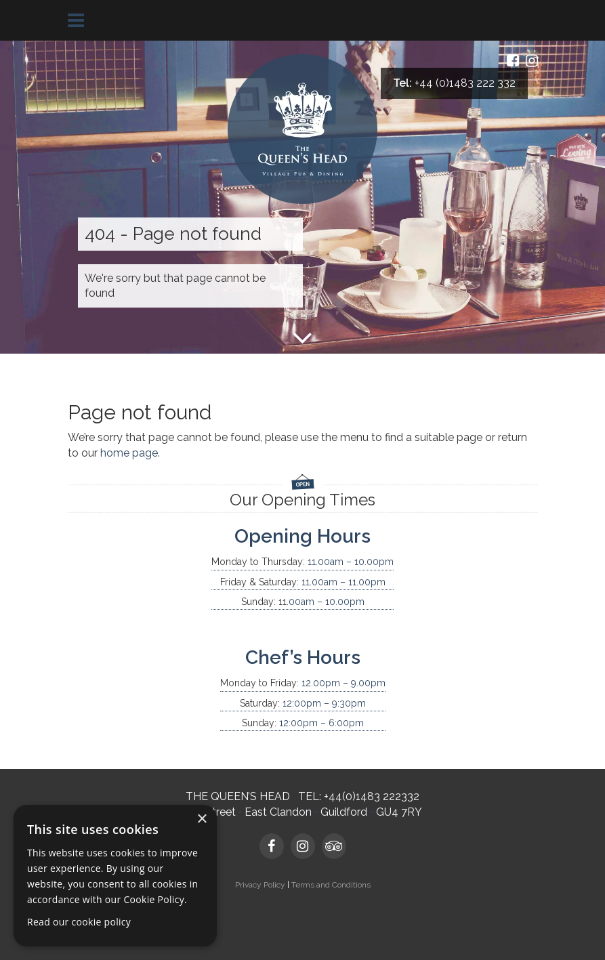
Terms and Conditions (331, 885)
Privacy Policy (260, 885)
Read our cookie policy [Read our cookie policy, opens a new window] (79, 921)
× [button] (201, 819)
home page (129, 452)
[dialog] (115, 875)
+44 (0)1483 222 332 (465, 83)
